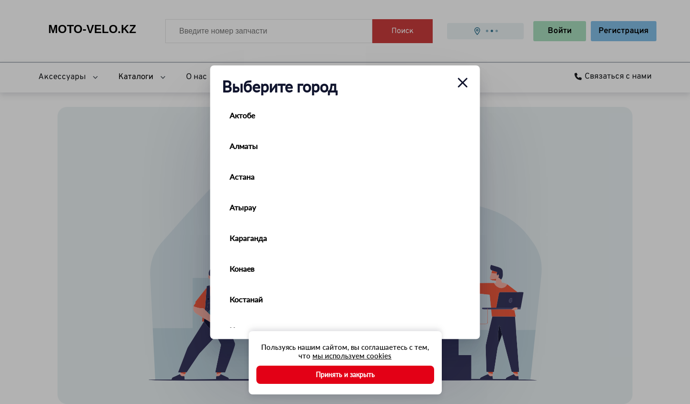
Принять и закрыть (345, 374)
